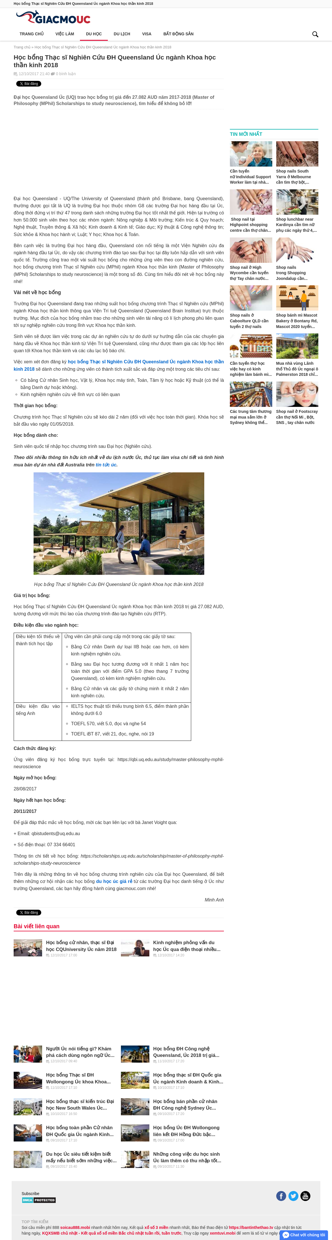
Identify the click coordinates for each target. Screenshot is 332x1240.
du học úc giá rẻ (114, 881)
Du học (94, 34)
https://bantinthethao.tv (251, 1227)
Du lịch (122, 34)
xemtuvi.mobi (223, 1233)
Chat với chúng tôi (303, 1235)
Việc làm (64, 34)
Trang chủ (32, 34)
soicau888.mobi (75, 1227)
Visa (147, 34)
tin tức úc (106, 464)
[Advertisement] (119, 149)
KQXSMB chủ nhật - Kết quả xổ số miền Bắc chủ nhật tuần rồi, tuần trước (112, 1233)
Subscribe (30, 1193)
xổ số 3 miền (156, 1227)
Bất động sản (178, 34)
